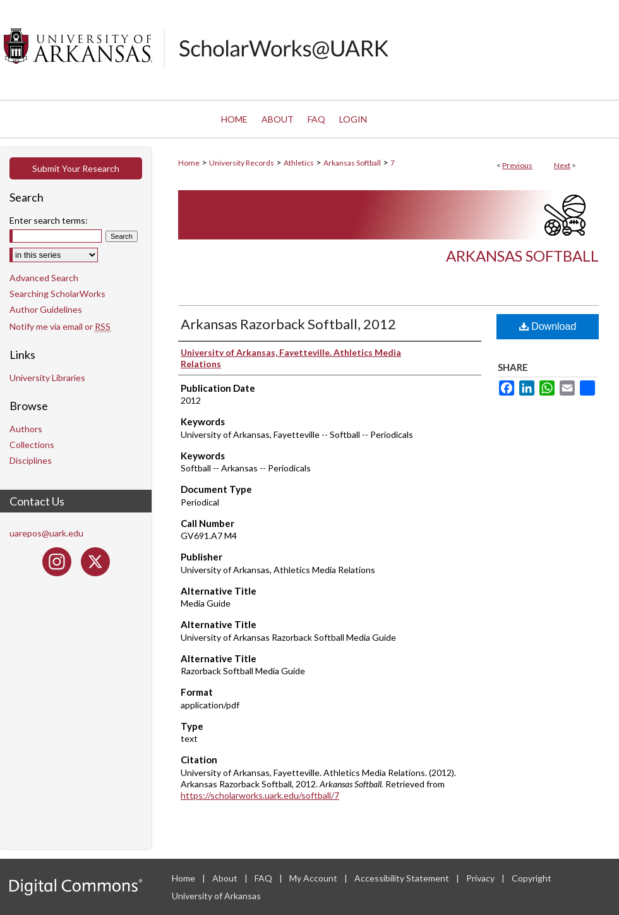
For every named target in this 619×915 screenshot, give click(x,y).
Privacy (481, 878)
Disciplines (30, 460)
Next (562, 165)
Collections (31, 444)
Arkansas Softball (352, 162)
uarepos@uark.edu (46, 533)
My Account (314, 878)
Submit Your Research (75, 168)
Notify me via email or (60, 326)
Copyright (531, 878)
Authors (25, 428)
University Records (241, 162)
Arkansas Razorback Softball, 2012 (288, 323)
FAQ (264, 878)
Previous (517, 165)
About (225, 878)
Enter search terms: (48, 220)
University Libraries (47, 377)
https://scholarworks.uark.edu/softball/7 (260, 795)
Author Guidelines (45, 309)
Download (548, 326)
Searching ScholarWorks (57, 293)
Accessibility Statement (402, 878)
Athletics (299, 162)
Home (189, 162)
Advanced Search (43, 277)
